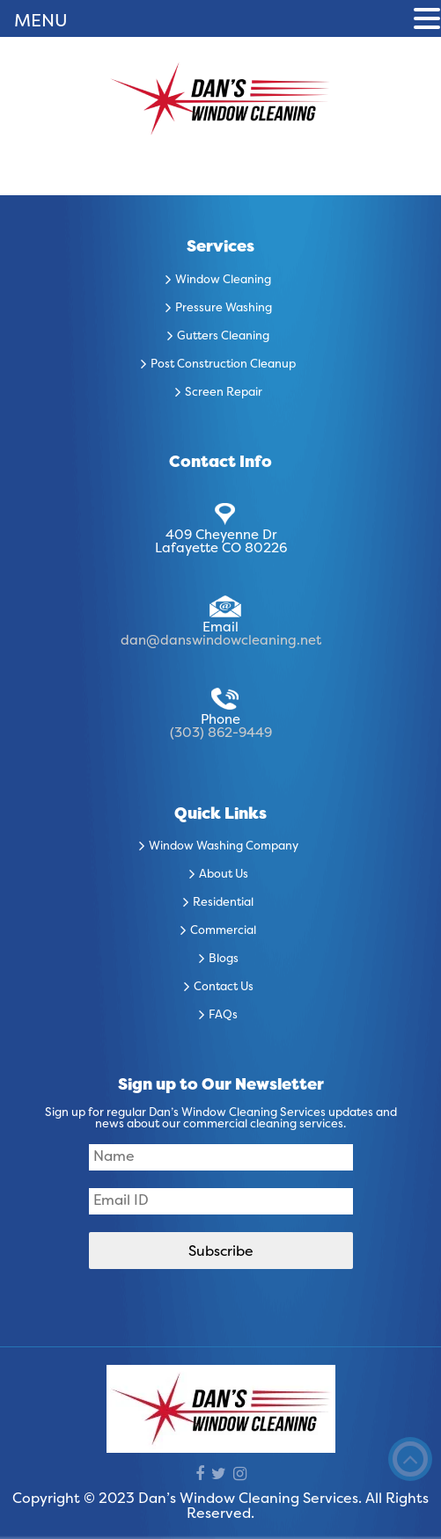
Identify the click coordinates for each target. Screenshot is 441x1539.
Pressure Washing (223, 308)
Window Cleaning (223, 280)
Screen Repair (223, 393)
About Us (223, 875)
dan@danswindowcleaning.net (221, 641)
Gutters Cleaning (223, 337)
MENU (41, 22)
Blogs (224, 959)
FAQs (223, 1015)
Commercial (223, 931)
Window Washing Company (223, 847)
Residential (223, 903)
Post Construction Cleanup (223, 365)
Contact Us (224, 987)
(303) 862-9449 (221, 733)
